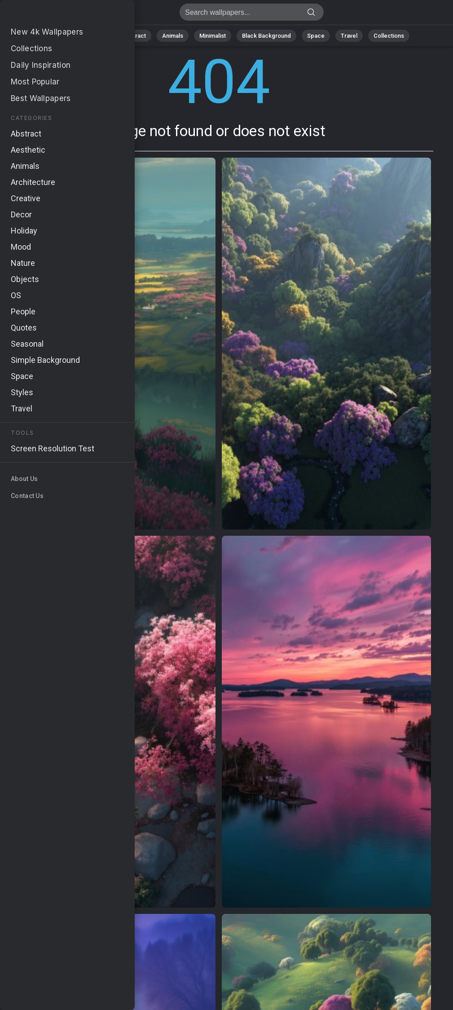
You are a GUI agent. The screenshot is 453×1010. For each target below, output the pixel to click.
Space (316, 35)
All (69, 35)
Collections (389, 35)
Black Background (266, 35)
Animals (172, 35)
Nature (97, 35)
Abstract (134, 35)
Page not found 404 (54, 14)
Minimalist (212, 35)
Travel (349, 35)
